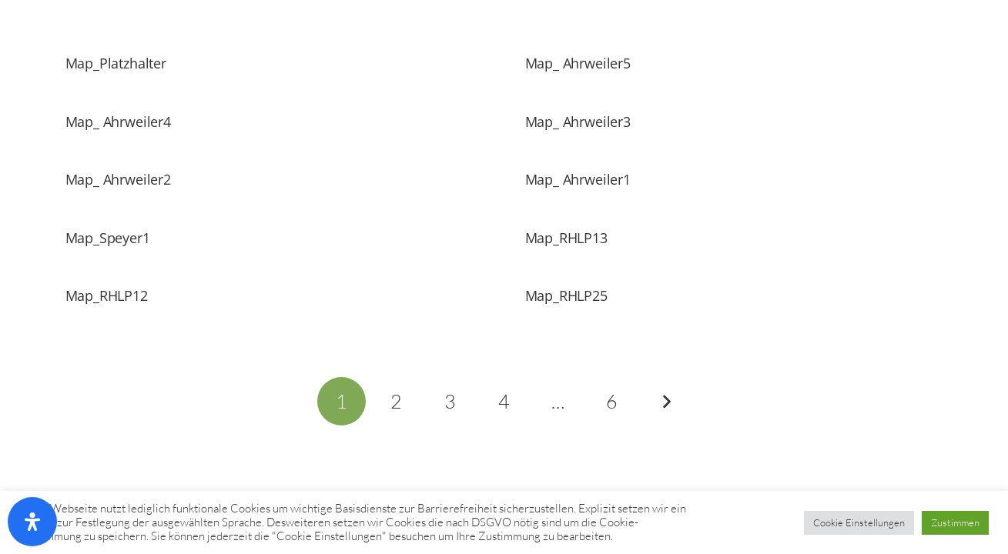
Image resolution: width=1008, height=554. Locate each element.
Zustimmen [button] (955, 522)
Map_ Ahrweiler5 (578, 63)
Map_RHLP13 (566, 238)
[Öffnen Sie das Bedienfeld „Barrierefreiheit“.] (32, 521)
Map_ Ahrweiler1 (578, 179)
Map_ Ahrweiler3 (578, 121)
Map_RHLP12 (106, 295)
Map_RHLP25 (566, 295)
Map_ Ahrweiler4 (118, 121)
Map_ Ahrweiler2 (118, 179)
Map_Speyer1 (107, 238)
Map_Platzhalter (115, 63)
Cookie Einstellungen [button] (859, 522)
